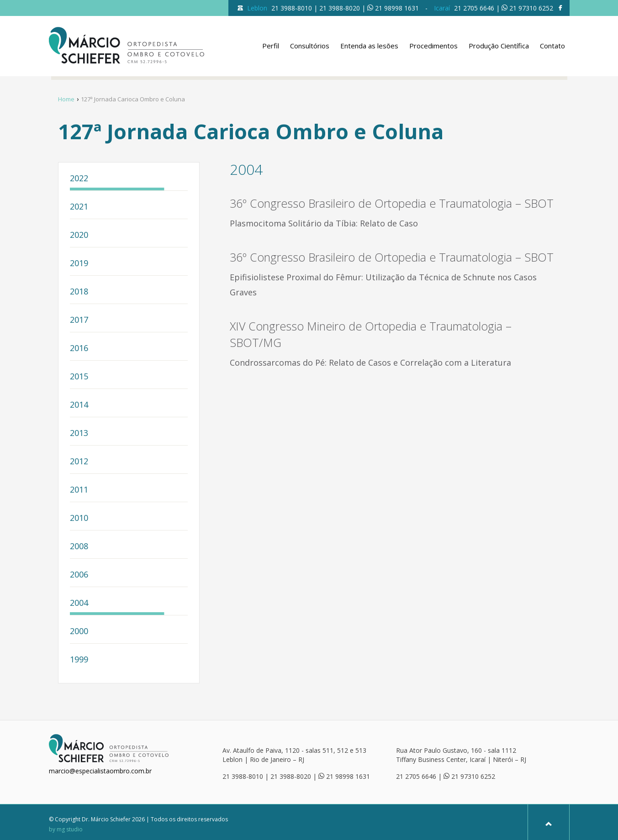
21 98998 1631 (397, 8)
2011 (79, 490)
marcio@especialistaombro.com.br (100, 770)
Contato (552, 45)
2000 (79, 631)
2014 (79, 405)
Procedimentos (433, 45)
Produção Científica (499, 45)
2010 (79, 518)
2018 (79, 292)
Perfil (270, 45)
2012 (79, 462)
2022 (79, 179)
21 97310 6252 (531, 8)
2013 (79, 433)
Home (66, 99)
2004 (79, 603)
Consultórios (309, 45)
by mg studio (66, 829)
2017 (79, 320)
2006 (79, 575)
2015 (79, 377)
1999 (79, 660)
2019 (79, 263)
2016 (79, 348)
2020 (79, 235)
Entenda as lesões (369, 45)
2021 (79, 207)
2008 (79, 546)
